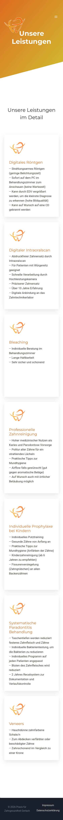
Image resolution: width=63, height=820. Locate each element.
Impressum (48, 805)
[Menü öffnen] (56, 16)
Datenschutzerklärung (48, 810)
